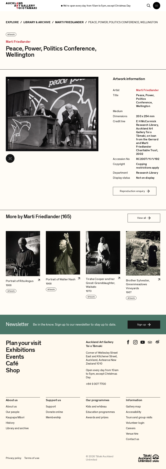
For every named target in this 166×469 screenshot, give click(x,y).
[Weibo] (157, 342)
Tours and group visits (139, 417)
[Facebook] (128, 342)
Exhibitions (20, 350)
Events (15, 357)
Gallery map (133, 407)
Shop (13, 370)
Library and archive (17, 428)
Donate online (54, 412)
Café (12, 363)
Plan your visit (23, 343)
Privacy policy (13, 458)
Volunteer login (135, 423)
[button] (23, 265)
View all (144, 218)
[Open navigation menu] (156, 5)
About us (11, 407)
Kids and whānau (96, 407)
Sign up (144, 324)
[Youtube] (142, 342)
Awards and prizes (97, 417)
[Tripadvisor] (150, 342)
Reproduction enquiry (135, 191)
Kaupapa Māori (15, 417)
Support (51, 407)
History (10, 423)
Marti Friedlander (18, 42)
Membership (53, 417)
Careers (130, 428)
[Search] (148, 5)
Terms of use (31, 458)
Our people (13, 412)
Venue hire (132, 434)
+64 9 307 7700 (96, 384)
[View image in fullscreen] (10, 158)
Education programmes (100, 412)
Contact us (132, 439)
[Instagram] (135, 342)
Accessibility (133, 412)
